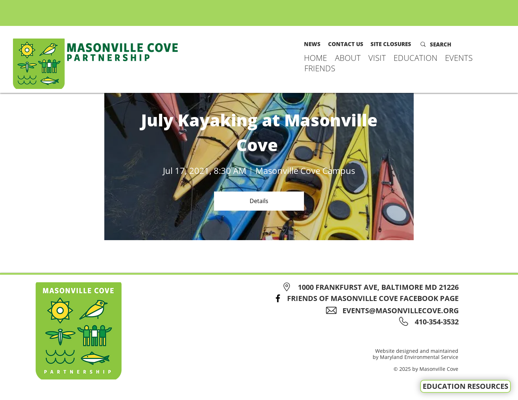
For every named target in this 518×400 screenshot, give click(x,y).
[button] (348, 57)
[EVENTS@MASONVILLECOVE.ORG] (395, 310)
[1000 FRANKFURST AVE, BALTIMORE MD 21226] (369, 287)
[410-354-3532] (435, 321)
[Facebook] (278, 298)
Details (259, 201)
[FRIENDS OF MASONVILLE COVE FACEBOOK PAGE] (364, 298)
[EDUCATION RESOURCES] (465, 386)
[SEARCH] (445, 44)
